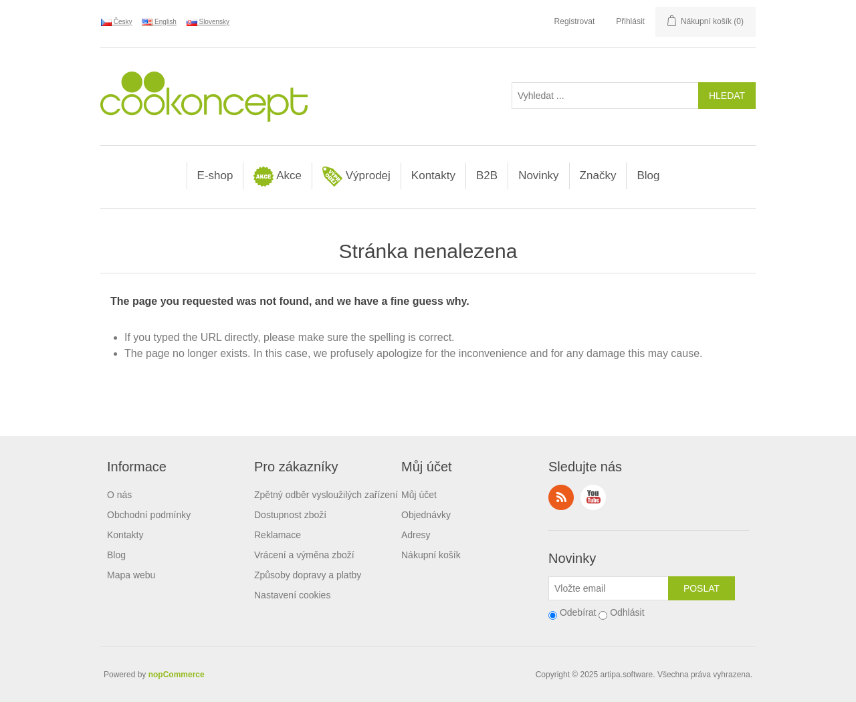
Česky (116, 22)
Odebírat (578, 612)
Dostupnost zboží (290, 514)
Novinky (538, 175)
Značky (598, 175)
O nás (119, 494)
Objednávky (426, 514)
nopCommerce (176, 674)
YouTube (593, 497)
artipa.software (627, 674)
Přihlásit (630, 21)
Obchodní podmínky (149, 514)
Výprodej (356, 176)
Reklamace (277, 535)
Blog (648, 175)
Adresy (416, 535)
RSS (561, 497)
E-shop (215, 175)
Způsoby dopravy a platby (307, 575)
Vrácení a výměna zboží (304, 555)
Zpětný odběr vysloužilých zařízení (326, 494)
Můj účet (419, 494)
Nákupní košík (431, 555)
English (159, 22)
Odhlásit (627, 612)
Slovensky (208, 22)
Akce (277, 176)
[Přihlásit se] (608, 588)
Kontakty (433, 175)
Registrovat (574, 21)
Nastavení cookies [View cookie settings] (292, 595)
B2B (487, 175)
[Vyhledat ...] (605, 95)
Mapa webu (131, 575)
